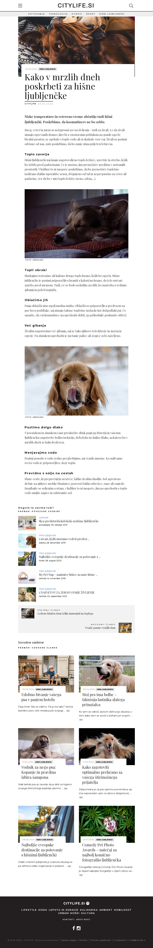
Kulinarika (89, 909)
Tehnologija (58, 14)
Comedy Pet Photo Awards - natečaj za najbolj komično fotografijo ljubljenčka (101, 852)
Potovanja (36, 14)
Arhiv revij (83, 919)
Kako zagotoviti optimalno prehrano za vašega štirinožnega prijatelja (102, 774)
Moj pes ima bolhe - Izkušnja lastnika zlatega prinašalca (103, 699)
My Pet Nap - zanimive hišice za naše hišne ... (68, 575)
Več (68, 711)
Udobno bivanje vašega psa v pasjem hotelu (41, 697)
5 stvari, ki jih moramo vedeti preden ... (64, 539)
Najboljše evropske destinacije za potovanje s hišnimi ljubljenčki (42, 849)
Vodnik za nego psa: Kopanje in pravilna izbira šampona (38, 772)
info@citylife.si (137, 940)
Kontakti (69, 919)
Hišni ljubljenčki (112, 14)
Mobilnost (123, 909)
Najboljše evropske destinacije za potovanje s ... (70, 557)
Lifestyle (43, 517)
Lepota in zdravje (63, 909)
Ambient (105, 909)
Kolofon (83, 940)
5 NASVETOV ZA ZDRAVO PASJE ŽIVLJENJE (67, 592)
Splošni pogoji (69, 940)
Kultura (88, 913)
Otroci (77, 14)
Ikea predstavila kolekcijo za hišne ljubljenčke (69, 521)
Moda (42, 909)
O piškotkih (120, 940)
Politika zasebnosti (100, 940)
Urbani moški (69, 913)
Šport (90, 14)
